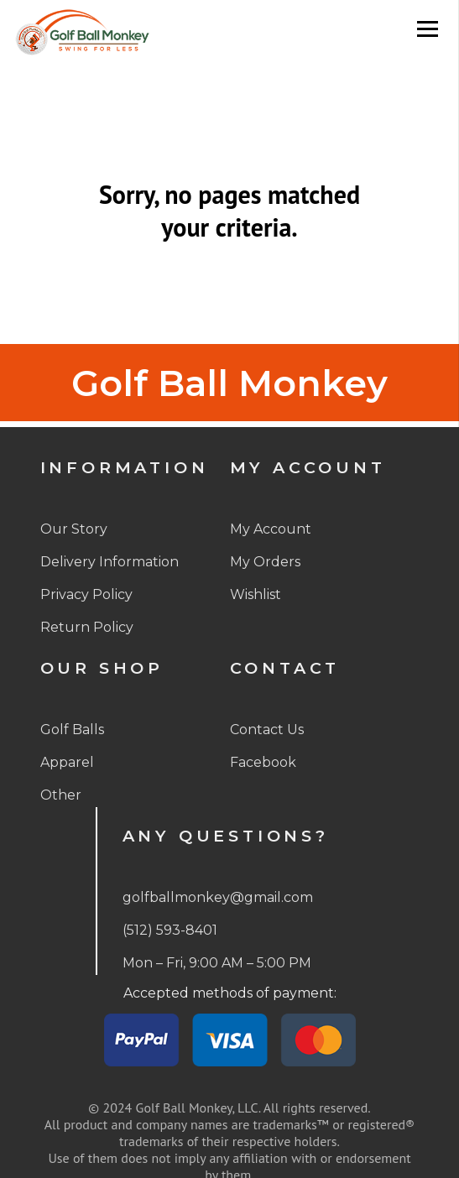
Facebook (263, 762)
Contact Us (267, 730)
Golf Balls (72, 730)
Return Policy (86, 627)
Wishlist (255, 594)
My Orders (265, 562)
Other (60, 795)
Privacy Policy (86, 594)
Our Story (73, 529)
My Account (270, 529)
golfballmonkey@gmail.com (218, 897)
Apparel (67, 762)
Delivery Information (109, 562)
